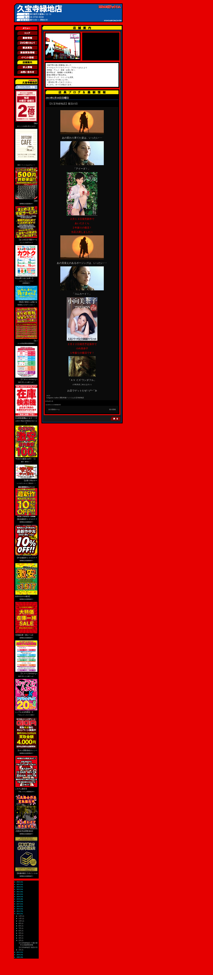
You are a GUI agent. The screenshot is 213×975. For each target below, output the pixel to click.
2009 (18, 957)
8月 (19, 926)
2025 (18, 884)
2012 (18, 952)
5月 (19, 933)
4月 (19, 936)
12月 (20, 916)
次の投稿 (51, 409)
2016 (18, 906)
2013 (18, 914)
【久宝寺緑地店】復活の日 (28, 947)
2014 (18, 911)
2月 (19, 940)
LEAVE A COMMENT (53, 405)
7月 (19, 928)
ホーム (57, 409)
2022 (18, 892)
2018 (18, 901)
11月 (20, 918)
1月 (19, 950)
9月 (19, 923)
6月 (19, 931)
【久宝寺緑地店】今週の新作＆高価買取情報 (28, 944)
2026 (18, 882)
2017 (18, 904)
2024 (18, 887)
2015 (18, 909)
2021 (18, 894)
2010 (18, 955)
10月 (20, 921)
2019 (18, 899)
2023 (18, 889)
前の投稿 (112, 409)
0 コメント (49, 401)
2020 (18, 896)
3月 (19, 938)
